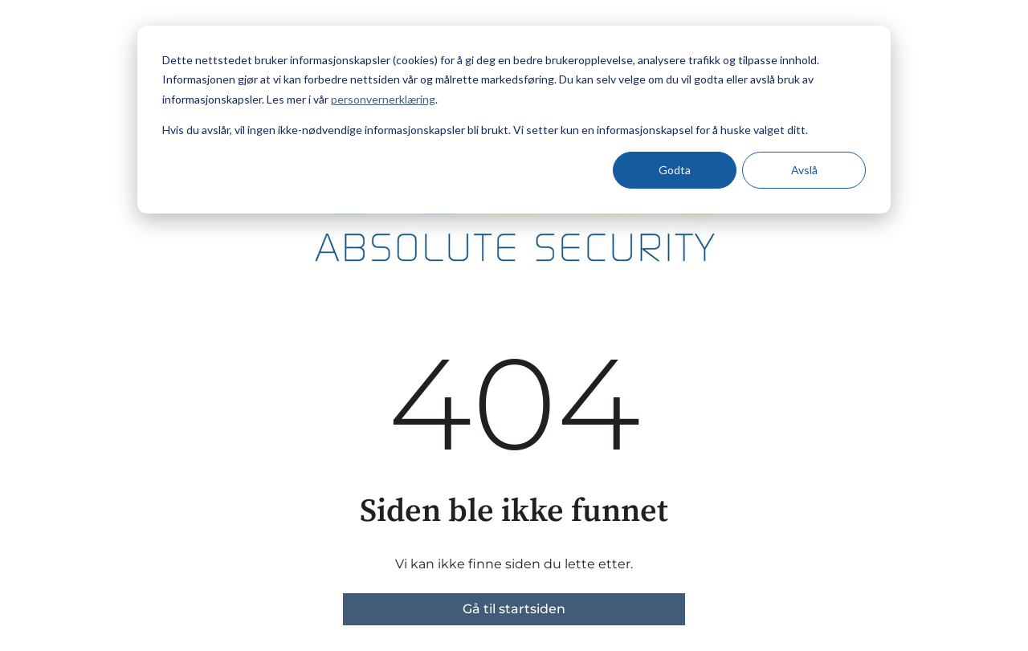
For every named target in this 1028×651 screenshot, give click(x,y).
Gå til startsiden (514, 608)
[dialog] (514, 120)
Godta (675, 170)
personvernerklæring (383, 99)
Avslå (804, 170)
